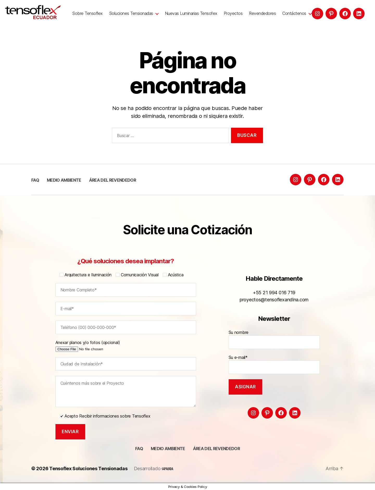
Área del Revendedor (112, 180)
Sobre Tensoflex (87, 13)
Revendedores (262, 13)
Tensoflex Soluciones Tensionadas (88, 468)
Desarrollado (153, 468)
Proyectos (233, 13)
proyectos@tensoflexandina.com (274, 299)
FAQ (35, 180)
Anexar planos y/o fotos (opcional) (95, 345)
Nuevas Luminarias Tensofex (191, 13)
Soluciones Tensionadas (131, 13)
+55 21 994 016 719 (274, 292)
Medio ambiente (64, 180)
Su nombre (274, 339)
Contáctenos (294, 13)
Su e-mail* (274, 364)
